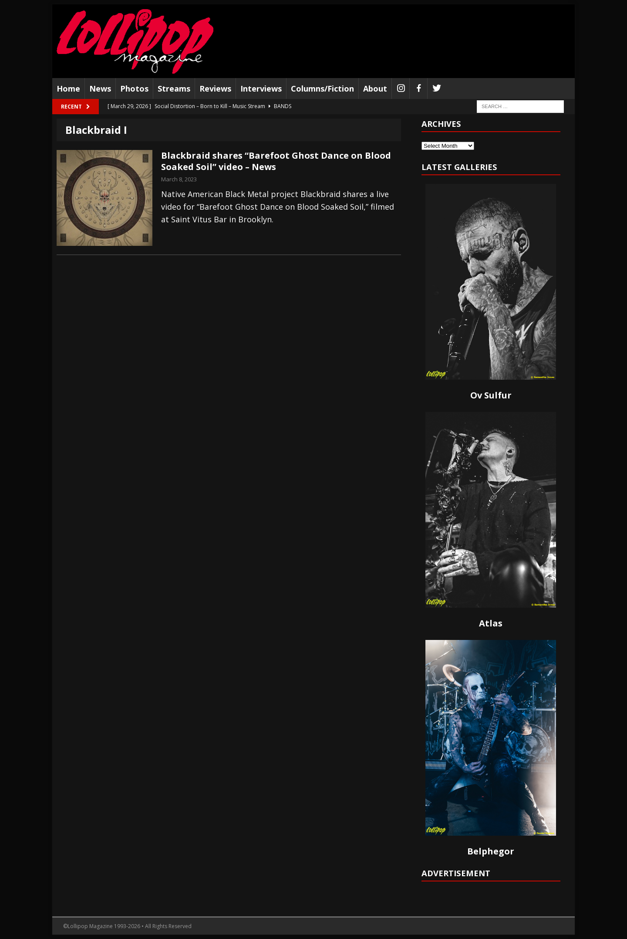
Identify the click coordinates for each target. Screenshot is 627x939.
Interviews (261, 88)
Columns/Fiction (322, 88)
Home (68, 88)
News (100, 88)
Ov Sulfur (491, 395)
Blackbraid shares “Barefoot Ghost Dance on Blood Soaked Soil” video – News (276, 161)
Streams (174, 88)
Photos (134, 88)
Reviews (215, 88)
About (375, 88)
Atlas (490, 623)
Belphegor (490, 851)
